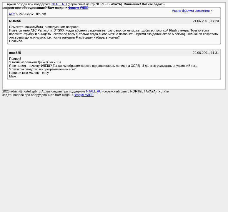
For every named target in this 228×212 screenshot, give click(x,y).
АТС (12, 14)
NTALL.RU (59, 4)
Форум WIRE (78, 7)
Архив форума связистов (191, 10)
